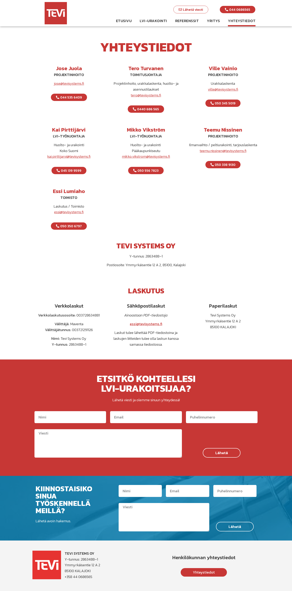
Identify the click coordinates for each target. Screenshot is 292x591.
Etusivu (124, 21)
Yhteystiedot (242, 21)
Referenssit (187, 21)
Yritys (213, 21)
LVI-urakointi (153, 21)
